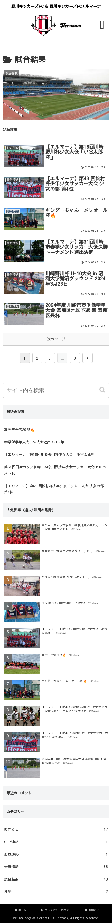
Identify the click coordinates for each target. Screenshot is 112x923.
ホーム (20, 910)
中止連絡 (56, 842)
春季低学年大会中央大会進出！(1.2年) (34, 441)
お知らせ (56, 829)
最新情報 (56, 867)
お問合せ (91, 910)
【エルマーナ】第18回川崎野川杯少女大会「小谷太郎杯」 (51, 454)
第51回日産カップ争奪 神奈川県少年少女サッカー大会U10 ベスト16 (55, 470)
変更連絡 (56, 854)
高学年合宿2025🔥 (19, 429)
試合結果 (56, 879)
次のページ (56, 339)
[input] (56, 390)
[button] (103, 390)
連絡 (56, 891)
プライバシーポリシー (56, 910)
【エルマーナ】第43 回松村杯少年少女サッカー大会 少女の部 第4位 (54, 489)
